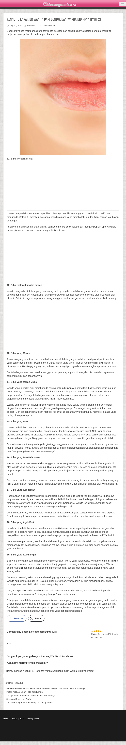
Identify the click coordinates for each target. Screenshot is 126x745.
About (14, 719)
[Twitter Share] (36, 618)
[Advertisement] (62, 186)
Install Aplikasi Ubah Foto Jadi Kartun (24, 692)
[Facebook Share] (16, 618)
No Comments (47, 25)
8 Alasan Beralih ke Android (19, 699)
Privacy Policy (33, 719)
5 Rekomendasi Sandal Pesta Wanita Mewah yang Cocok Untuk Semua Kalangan (46, 688)
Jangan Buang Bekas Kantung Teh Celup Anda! (29, 702)
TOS (22, 719)
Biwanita (31, 25)
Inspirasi (18, 671)
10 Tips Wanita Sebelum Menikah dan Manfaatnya (30, 695)
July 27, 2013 (15, 25)
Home (9, 671)
